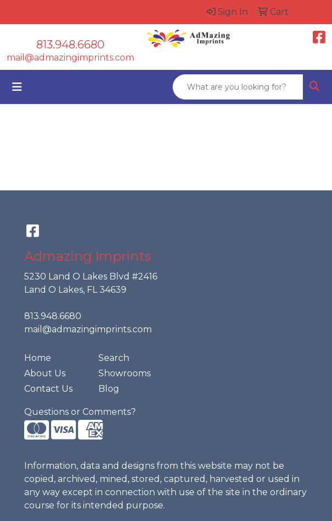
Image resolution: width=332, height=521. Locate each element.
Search (113, 358)
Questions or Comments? (80, 412)
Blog (108, 388)
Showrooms (124, 373)
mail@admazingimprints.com (70, 57)
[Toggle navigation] (17, 87)
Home (37, 358)
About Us (44, 373)
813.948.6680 (70, 44)
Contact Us (48, 388)
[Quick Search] (238, 87)
